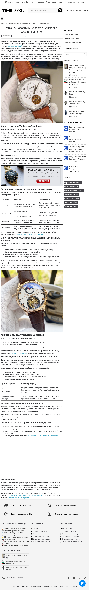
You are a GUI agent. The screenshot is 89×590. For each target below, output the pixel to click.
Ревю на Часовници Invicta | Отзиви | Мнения (76, 139)
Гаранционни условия (40, 537)
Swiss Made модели (34, 495)
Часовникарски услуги (69, 537)
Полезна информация (73, 43)
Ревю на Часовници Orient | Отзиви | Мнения (76, 129)
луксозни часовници (35, 234)
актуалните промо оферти (19, 498)
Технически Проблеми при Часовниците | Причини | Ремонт (77, 149)
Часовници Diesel (71, 202)
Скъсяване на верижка (40, 539)
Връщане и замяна (68, 531)
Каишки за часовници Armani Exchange (77, 113)
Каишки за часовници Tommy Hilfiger (77, 103)
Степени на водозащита (41, 542)
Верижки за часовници (72, 183)
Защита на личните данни (71, 542)
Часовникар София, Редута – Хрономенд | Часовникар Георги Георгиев (77, 68)
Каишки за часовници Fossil (77, 93)
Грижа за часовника (71, 198)
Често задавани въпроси (70, 534)
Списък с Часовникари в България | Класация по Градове (77, 82)
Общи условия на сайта (70, 539)
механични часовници (19, 353)
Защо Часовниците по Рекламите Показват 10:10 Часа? (77, 159)
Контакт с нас (66, 529)
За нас (34, 529)
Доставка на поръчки (40, 534)
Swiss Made (21, 234)
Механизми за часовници (73, 190)
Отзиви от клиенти (39, 531)
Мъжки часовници (71, 35)
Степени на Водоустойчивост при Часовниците (77, 169)
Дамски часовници (72, 39)
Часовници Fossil (70, 206)
